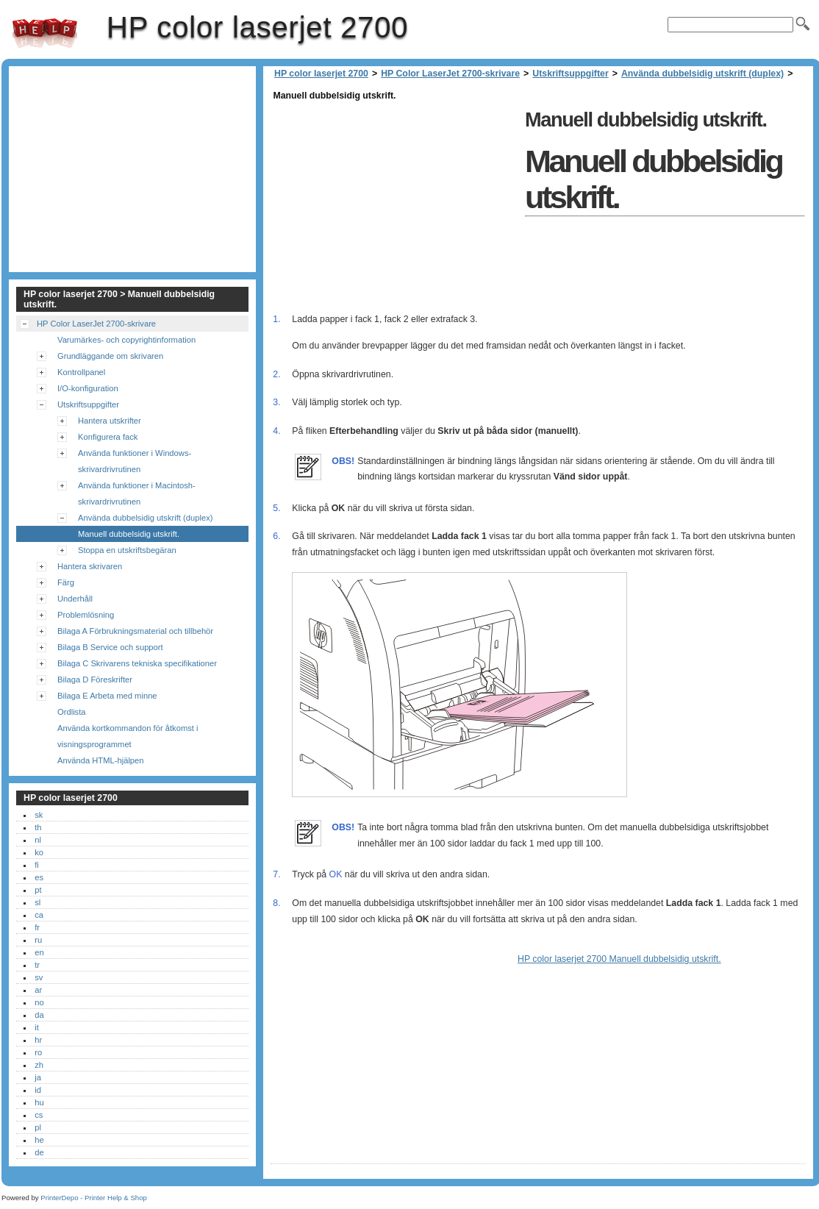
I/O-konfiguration (87, 388)
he (39, 1139)
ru (38, 939)
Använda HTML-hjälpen (100, 760)
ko (39, 852)
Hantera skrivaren (89, 566)
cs (39, 1114)
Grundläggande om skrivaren (110, 356)
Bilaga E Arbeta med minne (107, 695)
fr (37, 927)
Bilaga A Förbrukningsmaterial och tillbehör (135, 631)
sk (39, 814)
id (38, 1089)
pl (38, 1127)
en (39, 952)
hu (39, 1102)
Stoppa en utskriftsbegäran (127, 550)
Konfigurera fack (107, 436)
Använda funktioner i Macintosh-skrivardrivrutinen (137, 493)
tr (37, 964)
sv (39, 977)
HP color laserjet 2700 (44, 33)
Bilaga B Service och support (110, 647)
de (39, 1152)
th (38, 827)
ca (39, 914)
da (39, 1014)
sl (37, 902)
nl (38, 839)
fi (37, 864)
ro (38, 1052)
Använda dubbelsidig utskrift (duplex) (702, 73)
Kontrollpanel (81, 372)
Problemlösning (85, 614)
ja (38, 1077)
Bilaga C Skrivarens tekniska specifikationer (137, 663)
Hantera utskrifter (109, 420)
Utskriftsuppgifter (570, 73)
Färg (65, 582)
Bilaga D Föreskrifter (94, 679)
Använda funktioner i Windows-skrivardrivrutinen (134, 461)
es (39, 877)
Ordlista (71, 711)
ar (38, 989)
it (37, 1027)
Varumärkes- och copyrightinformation (126, 339)
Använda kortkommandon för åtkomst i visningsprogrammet (128, 736)
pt (38, 889)
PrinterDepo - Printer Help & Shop (93, 1198)
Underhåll (75, 598)
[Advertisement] (394, 207)
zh (39, 1064)
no (39, 1002)
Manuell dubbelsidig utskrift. (128, 533)
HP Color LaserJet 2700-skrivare (450, 73)
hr (38, 1039)
